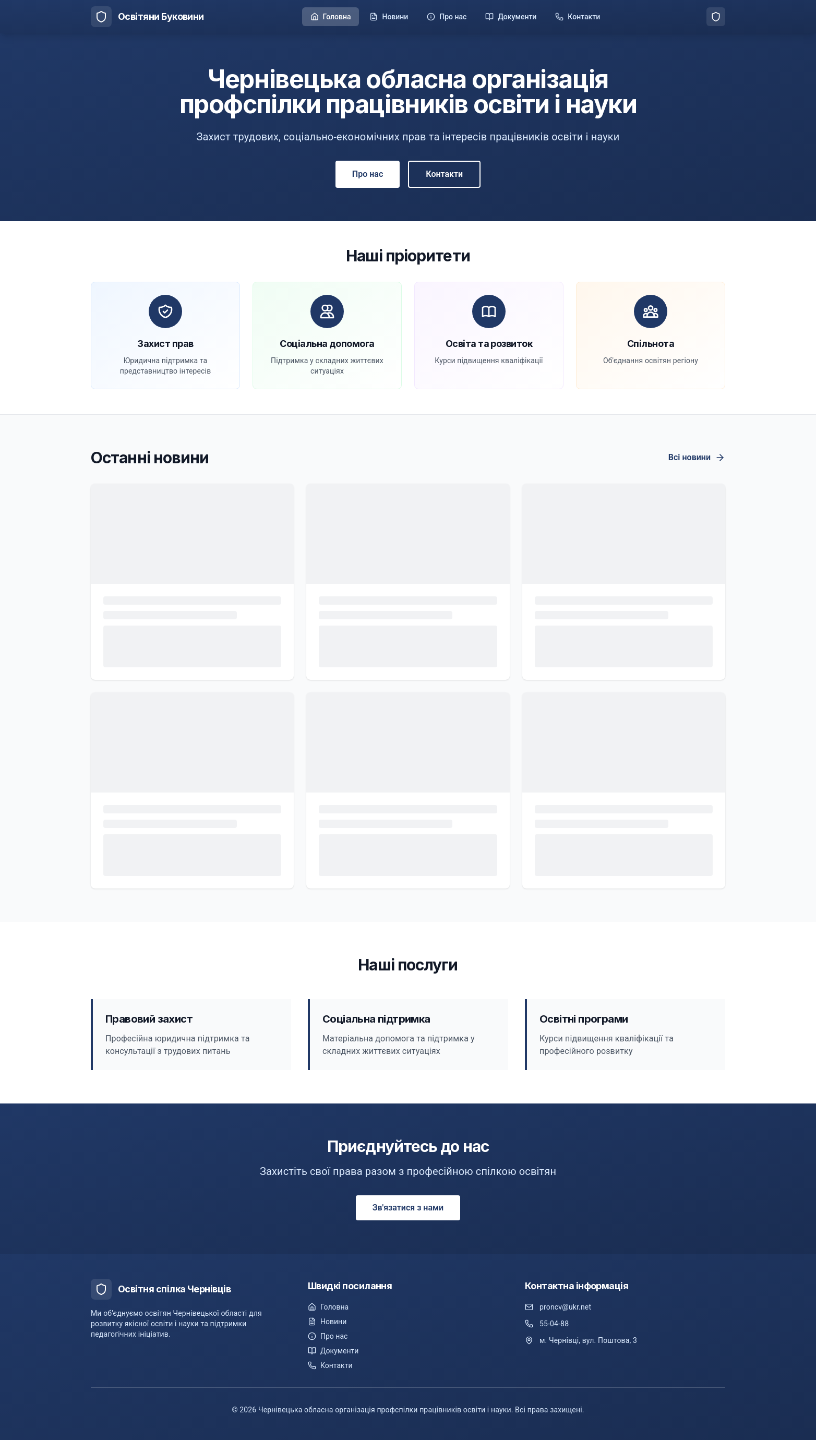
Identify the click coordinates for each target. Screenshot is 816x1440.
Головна (328, 1307)
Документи (333, 1351)
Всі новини (696, 457)
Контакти (444, 174)
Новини (327, 1321)
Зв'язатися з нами (408, 1208)
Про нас (367, 174)
